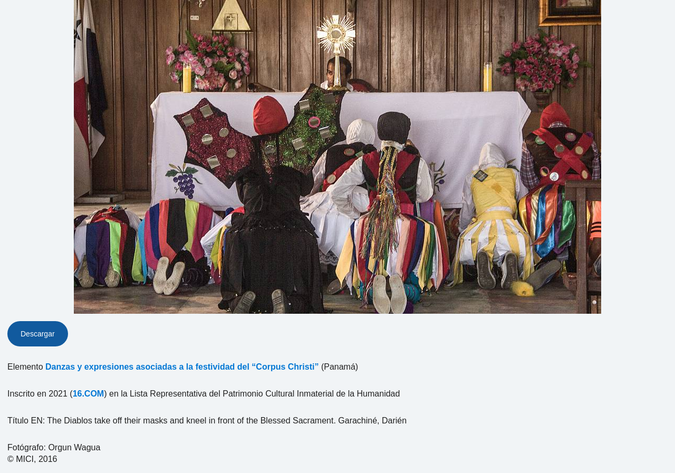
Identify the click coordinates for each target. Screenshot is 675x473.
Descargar (38, 334)
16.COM (88, 393)
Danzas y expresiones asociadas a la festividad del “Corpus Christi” (182, 366)
